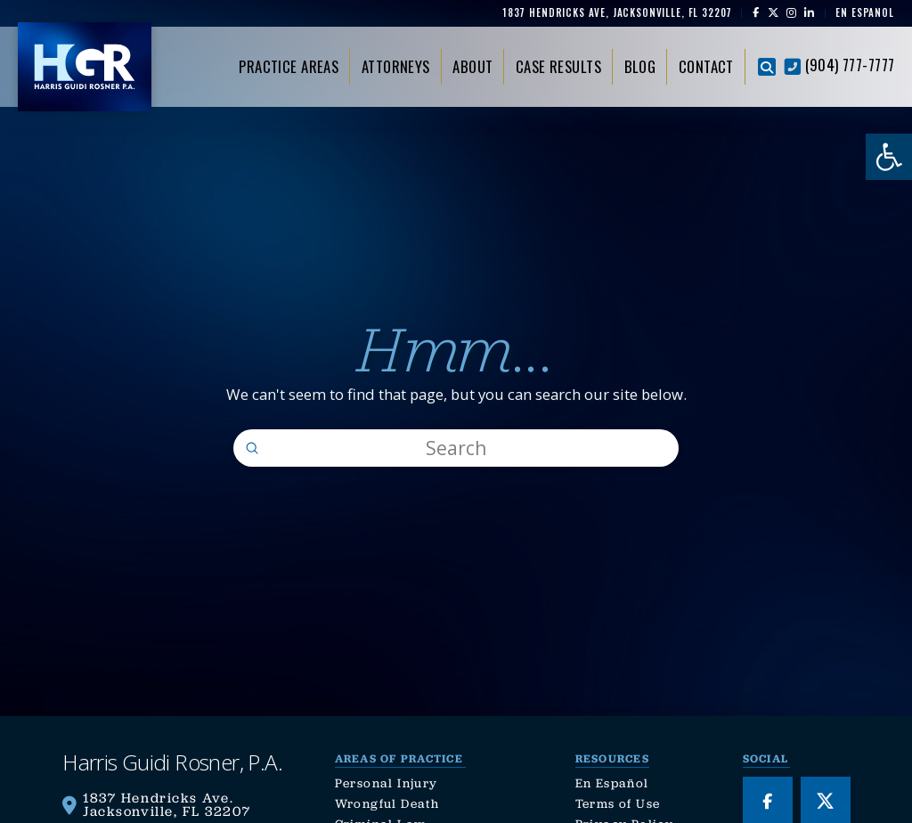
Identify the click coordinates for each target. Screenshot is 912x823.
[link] (889, 157)
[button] (767, 67)
